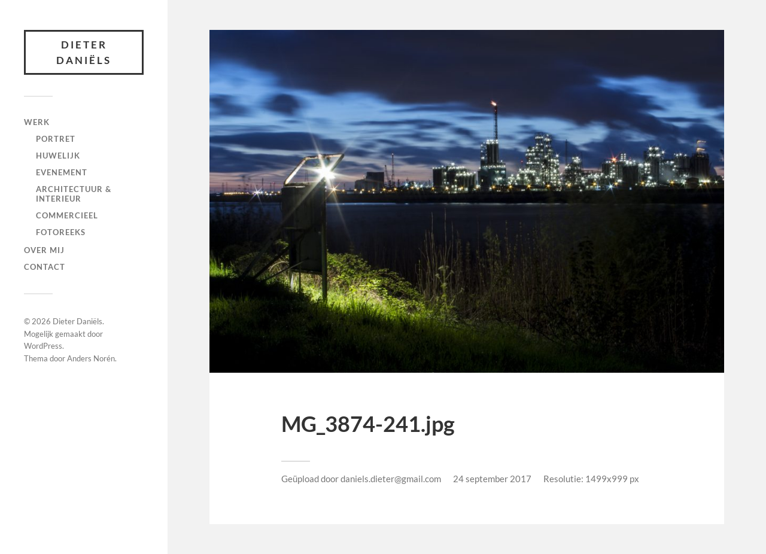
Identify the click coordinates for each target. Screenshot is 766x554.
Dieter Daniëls (83, 52)
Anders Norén (91, 358)
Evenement (61, 172)
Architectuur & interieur (73, 193)
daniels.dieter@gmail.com (391, 478)
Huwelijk (58, 155)
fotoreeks (61, 232)
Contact (44, 267)
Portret (55, 139)
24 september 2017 (492, 478)
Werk (37, 122)
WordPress (43, 346)
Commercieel (67, 215)
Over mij (44, 250)
